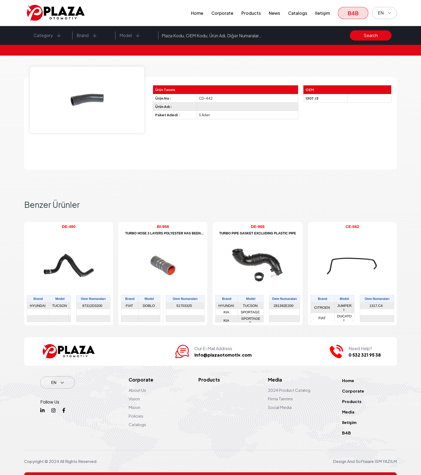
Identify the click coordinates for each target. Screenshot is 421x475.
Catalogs (297, 13)
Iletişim (322, 13)
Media (348, 411)
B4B (352, 12)
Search (371, 35)
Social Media (280, 407)
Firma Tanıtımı (280, 398)
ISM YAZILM (386, 461)
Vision (134, 398)
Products (251, 13)
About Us (137, 390)
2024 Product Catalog (289, 390)
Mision (134, 407)
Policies (136, 415)
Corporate (222, 13)
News (274, 13)
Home (197, 13)
